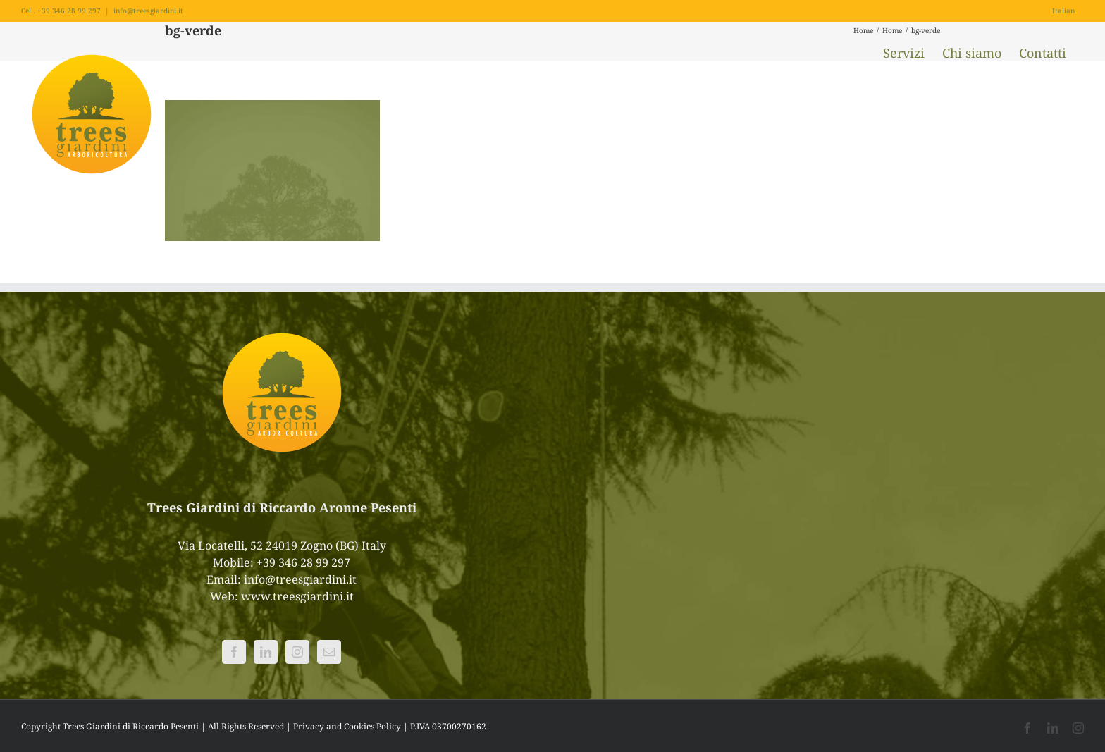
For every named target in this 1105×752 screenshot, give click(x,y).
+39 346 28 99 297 (303, 562)
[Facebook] (234, 652)
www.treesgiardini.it (297, 596)
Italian (1063, 11)
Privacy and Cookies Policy (347, 726)
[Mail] (329, 652)
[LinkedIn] (266, 652)
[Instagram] (297, 652)
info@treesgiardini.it (148, 11)
